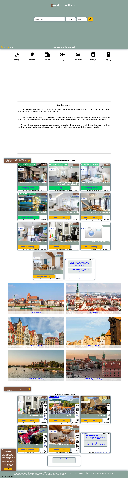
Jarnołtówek (85, 402)
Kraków (20, 169)
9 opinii (77, 415)
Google (5, 453)
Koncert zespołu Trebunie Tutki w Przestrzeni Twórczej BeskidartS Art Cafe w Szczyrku (80, 264)
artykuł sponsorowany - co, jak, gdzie (102, 452)
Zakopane (53, 431)
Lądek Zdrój (21, 431)
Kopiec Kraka (64, 459)
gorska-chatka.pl (64, 5)
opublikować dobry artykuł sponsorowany (85, 278)
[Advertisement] (64, 80)
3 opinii (45, 444)
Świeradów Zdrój (55, 402)
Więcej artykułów (68, 259)
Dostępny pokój (28, 188)
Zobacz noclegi (59, 217)
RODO (11, 466)
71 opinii (45, 417)
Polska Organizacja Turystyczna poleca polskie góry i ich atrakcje (80, 270)
